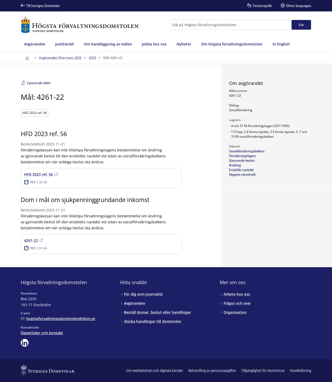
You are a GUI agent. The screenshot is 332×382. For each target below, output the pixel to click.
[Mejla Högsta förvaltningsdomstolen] (58, 318)
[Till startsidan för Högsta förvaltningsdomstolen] (80, 24)
